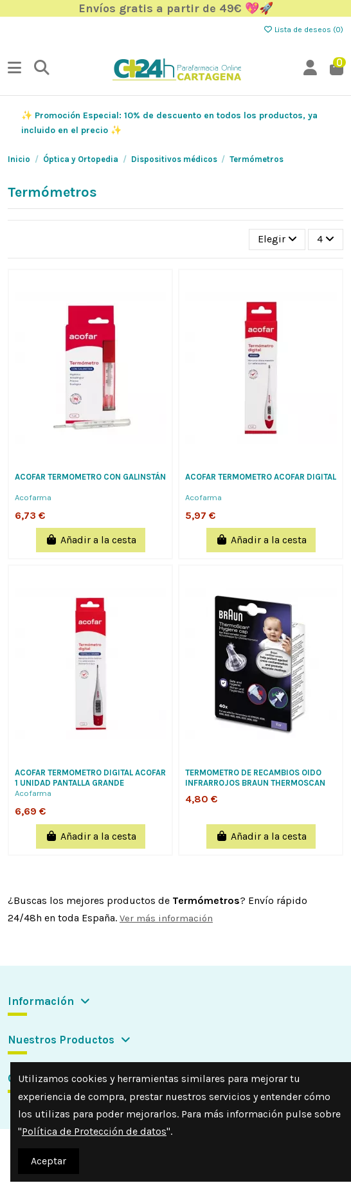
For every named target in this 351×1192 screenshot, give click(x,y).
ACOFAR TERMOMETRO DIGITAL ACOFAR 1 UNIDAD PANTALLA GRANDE (90, 778)
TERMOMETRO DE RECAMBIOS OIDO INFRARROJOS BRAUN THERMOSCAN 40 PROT (255, 782)
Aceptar (48, 1161)
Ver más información (166, 918)
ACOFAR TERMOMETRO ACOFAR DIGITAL (260, 477)
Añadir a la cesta (90, 540)
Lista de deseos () (303, 29)
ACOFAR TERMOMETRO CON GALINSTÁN (90, 477)
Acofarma (33, 497)
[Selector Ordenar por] (277, 239)
